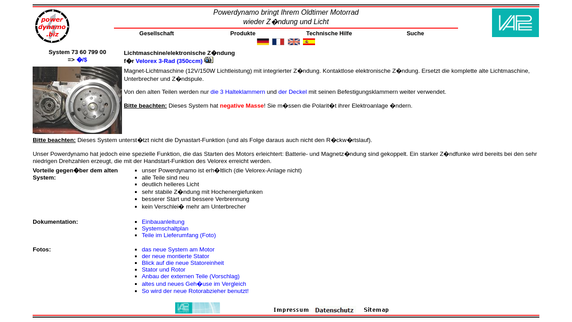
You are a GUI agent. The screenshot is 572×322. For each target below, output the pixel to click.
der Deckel (293, 91)
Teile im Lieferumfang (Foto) (179, 235)
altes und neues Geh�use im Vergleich (194, 283)
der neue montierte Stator (175, 256)
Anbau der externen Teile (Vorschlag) (191, 276)
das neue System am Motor (178, 249)
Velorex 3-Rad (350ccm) (174, 61)
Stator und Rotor (163, 269)
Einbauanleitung (163, 221)
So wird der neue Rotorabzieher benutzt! (195, 291)
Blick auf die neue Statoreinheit (183, 262)
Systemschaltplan (165, 228)
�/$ (81, 59)
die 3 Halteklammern (238, 91)
